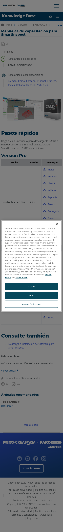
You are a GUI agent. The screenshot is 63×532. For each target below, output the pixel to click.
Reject (31, 295)
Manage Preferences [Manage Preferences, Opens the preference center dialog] (31, 304)
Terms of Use (21, 277)
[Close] (56, 224)
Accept (31, 286)
